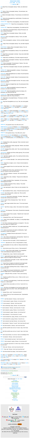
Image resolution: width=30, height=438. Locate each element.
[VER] (11, 2)
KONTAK (9, 424)
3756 (21, 107)
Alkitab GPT (11, 373)
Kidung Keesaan (15, 385)
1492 (2, 108)
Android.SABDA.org (15, 394)
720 (22, 105)
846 (7, 108)
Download (15, 380)
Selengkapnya (15, 418)
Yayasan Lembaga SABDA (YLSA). (10, 427)
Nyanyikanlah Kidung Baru (15, 387)
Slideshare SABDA (15, 421)
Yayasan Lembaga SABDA (15, 416)
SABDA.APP (15, 395)
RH (18, 378)
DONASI (19, 424)
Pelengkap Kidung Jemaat (14, 388)
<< (11, 4)
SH (16, 378)
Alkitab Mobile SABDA (15, 1)
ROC (21, 378)
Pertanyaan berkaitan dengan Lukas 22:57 (11, 367)
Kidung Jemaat (15, 386)
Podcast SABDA (19, 420)
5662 (5, 128)
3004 (2, 107)
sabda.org (15, 432)
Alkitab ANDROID (15, 381)
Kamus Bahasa (15, 384)
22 (15, 4)
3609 (6, 360)
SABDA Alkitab (10, 420)
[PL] (17, 2)
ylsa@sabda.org (17, 431)
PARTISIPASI (14, 424)
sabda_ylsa (5, 416)
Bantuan (15, 398)
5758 (15, 129)
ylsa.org (25, 431)
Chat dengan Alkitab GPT (13, 370)
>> (18, 4)
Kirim (14, 368)
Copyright (15, 391)
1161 (11, 105)
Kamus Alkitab (15, 383)
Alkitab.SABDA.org (15, 393)
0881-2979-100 (7, 431)
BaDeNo (15, 396)
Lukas (13, 4)
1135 (13, 107)
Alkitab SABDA (9, 372)
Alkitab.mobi (15, 390)
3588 (10, 126)
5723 (20, 128)
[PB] (19, 2)
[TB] (14, 2)
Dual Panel (15, 400)
